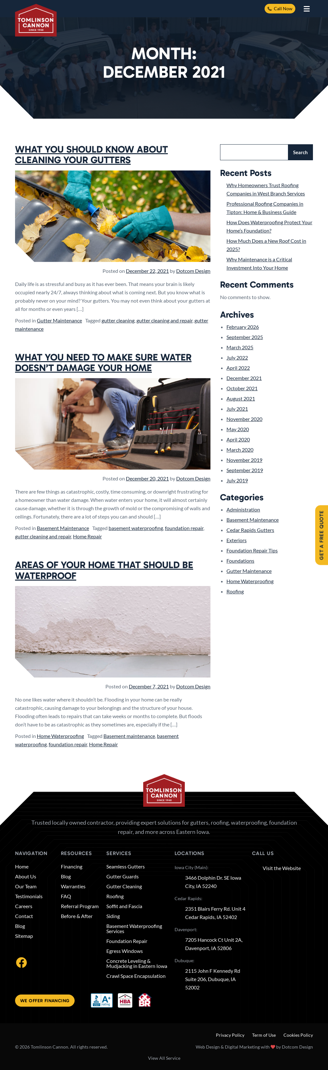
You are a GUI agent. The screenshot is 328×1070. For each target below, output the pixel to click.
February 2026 (242, 327)
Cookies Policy (298, 1035)
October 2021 (242, 388)
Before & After (77, 916)
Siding (113, 916)
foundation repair (184, 528)
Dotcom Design (193, 271)
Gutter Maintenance (59, 320)
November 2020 (244, 419)
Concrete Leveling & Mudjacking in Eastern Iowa (136, 963)
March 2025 (239, 347)
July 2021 (237, 409)
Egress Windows (124, 951)
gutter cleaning (118, 320)
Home (22, 866)
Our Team (26, 886)
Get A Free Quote (321, 535)
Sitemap (24, 936)
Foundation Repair (126, 941)
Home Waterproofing (60, 736)
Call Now (279, 8)
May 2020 (237, 429)
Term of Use (264, 1035)
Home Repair (87, 536)
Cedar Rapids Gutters (250, 530)
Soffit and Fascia (124, 906)
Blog (20, 926)
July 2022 (237, 357)
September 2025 (244, 337)
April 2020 (238, 439)
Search (300, 152)
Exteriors (236, 540)
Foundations (240, 561)
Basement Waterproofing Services (134, 928)
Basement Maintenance (63, 528)
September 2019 (244, 470)
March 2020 (239, 450)
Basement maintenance (129, 736)
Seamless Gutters (125, 866)
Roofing (235, 591)
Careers (23, 906)
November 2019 (244, 460)
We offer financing (45, 1000)
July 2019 (237, 480)
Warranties (73, 886)
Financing (71, 866)
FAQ (66, 896)
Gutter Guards (122, 876)
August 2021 (240, 398)
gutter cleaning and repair (164, 320)
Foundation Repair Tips (252, 550)
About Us (25, 876)
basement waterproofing (136, 528)
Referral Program (80, 906)
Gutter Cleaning (124, 886)
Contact (24, 916)
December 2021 (244, 378)
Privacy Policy (230, 1035)
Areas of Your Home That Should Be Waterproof (104, 570)
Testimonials (29, 896)
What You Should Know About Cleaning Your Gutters (91, 155)
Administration (243, 509)
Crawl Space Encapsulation (136, 976)
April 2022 (238, 368)
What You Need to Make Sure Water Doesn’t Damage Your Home (103, 363)
